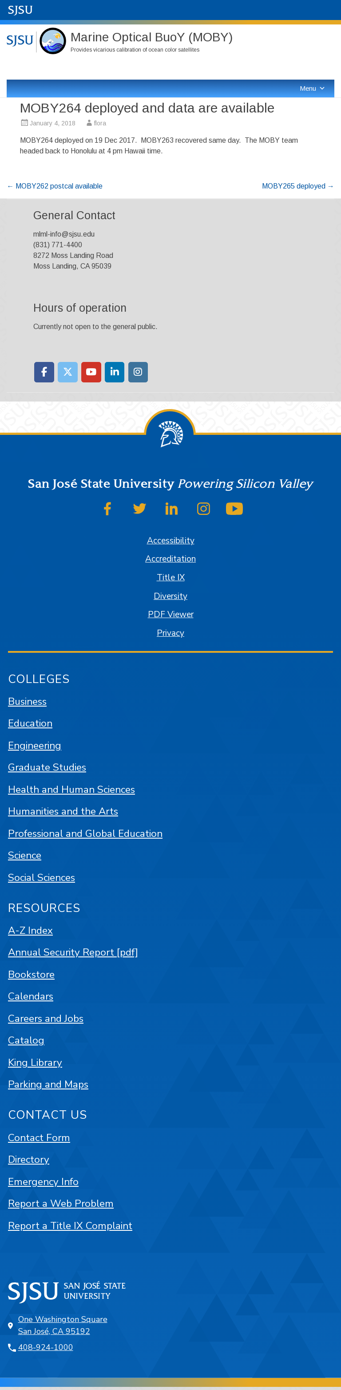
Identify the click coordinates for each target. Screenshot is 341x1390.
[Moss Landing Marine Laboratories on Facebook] (44, 372)
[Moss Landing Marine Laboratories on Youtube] (91, 372)
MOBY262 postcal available (55, 186)
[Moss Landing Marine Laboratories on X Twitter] (68, 372)
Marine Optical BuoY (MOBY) (152, 37)
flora (100, 123)
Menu (312, 88)
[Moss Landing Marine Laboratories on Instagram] (138, 372)
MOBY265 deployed (298, 186)
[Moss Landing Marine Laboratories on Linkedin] (115, 372)
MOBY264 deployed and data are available (147, 107)
